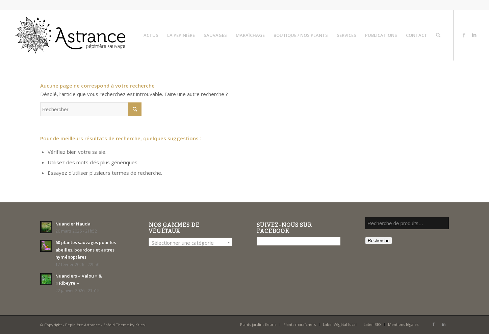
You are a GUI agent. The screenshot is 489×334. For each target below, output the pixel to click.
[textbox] (190, 242)
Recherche (378, 240)
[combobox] (190, 242)
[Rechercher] (438, 35)
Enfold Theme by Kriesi (124, 324)
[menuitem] (151, 35)
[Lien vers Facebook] (464, 35)
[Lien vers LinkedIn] (474, 35)
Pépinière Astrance (82, 324)
